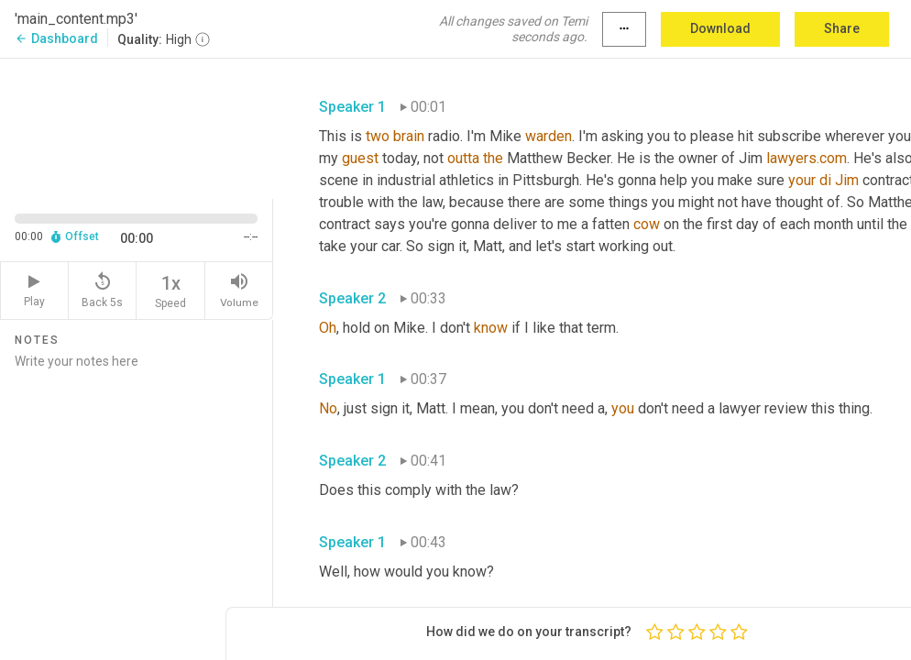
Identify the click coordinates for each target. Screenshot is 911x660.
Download (720, 28)
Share (842, 28)
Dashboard (56, 38)
